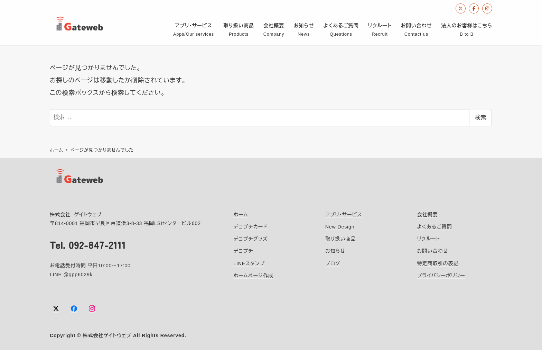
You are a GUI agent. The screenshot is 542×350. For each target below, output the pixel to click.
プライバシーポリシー (441, 275)
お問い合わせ (432, 250)
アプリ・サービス (343, 214)
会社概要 (427, 214)
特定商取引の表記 (437, 263)
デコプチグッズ (250, 238)
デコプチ (243, 250)
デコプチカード (250, 226)
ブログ (332, 263)
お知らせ (335, 250)
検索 (480, 117)
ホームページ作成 (253, 275)
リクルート (428, 238)
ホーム (240, 214)
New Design (340, 226)
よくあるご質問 (434, 226)
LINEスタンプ (249, 263)
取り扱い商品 (340, 238)
